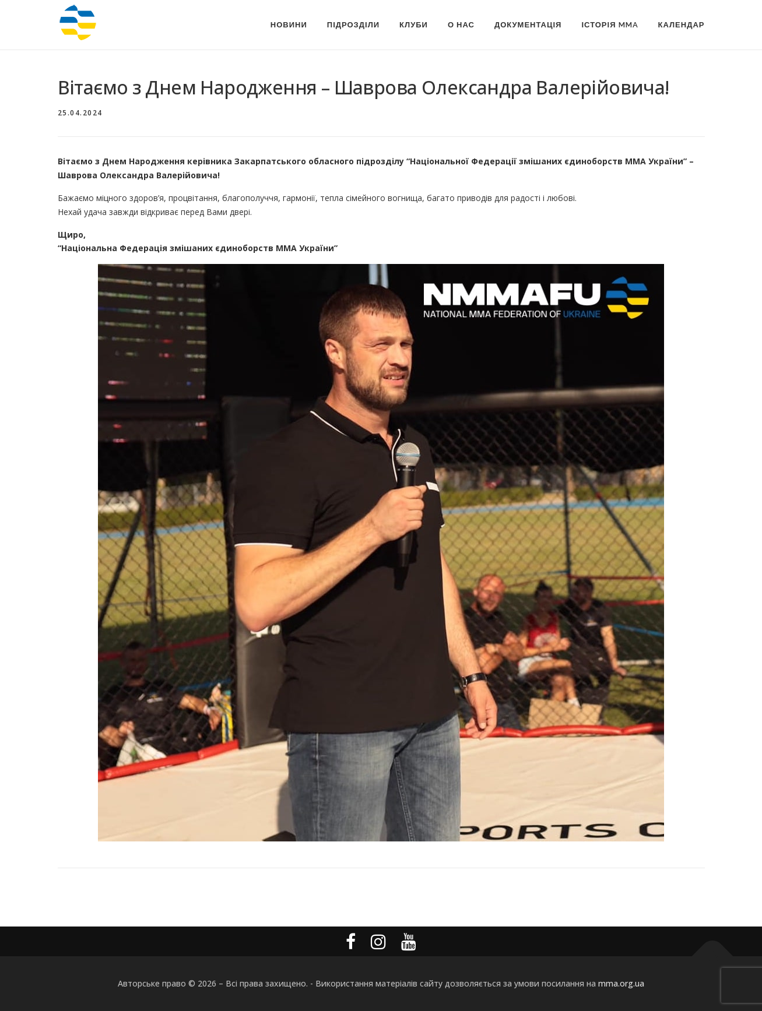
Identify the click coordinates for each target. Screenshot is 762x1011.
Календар (681, 24)
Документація (528, 24)
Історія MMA (609, 24)
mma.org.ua (621, 983)
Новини (289, 24)
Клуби (413, 24)
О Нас (461, 24)
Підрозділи (353, 24)
